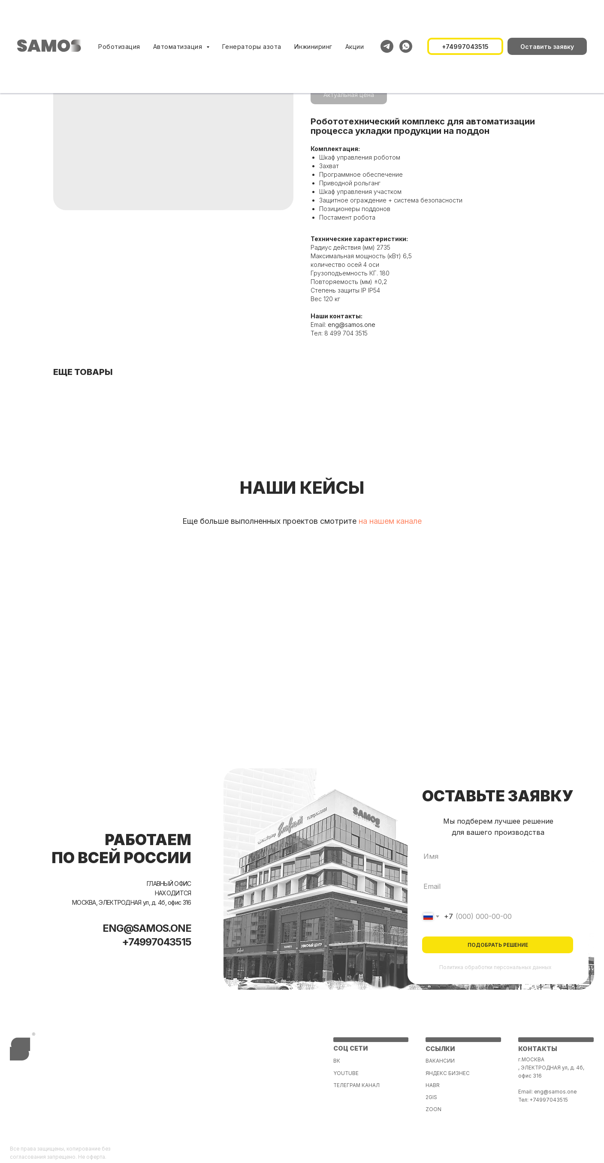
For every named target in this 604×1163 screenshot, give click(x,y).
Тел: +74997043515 (543, 1100)
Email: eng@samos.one (547, 1092)
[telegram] (387, 46)
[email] (497, 886)
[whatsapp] (405, 46)
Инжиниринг (313, 46)
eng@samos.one (351, 324)
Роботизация (119, 46)
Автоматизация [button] (178, 46)
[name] (497, 856)
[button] (547, 46)
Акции (354, 46)
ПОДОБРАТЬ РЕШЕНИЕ (498, 945)
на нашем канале (390, 521)
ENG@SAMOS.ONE (147, 928)
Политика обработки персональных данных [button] (495, 967)
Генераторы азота (251, 46)
